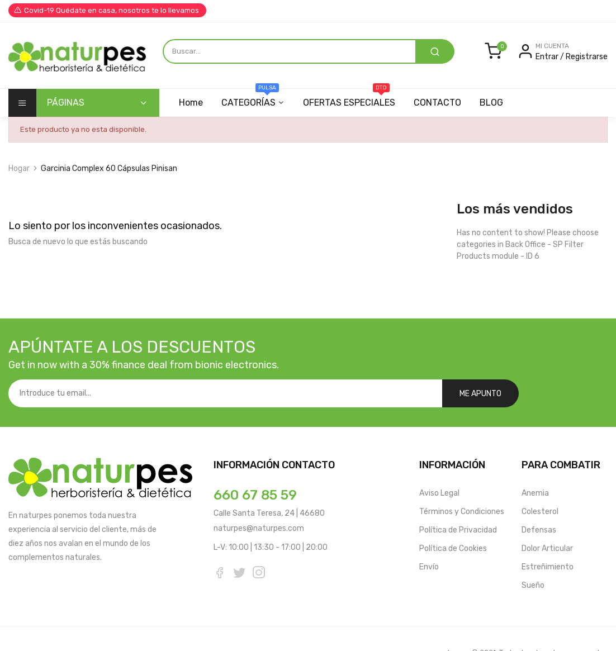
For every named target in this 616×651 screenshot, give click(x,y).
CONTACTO (437, 102)
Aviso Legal (439, 465)
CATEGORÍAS (250, 98)
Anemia (535, 465)
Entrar (548, 56)
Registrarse (587, 56)
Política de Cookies (453, 520)
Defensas (539, 502)
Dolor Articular (547, 520)
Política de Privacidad (458, 502)
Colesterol (540, 483)
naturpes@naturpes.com (259, 500)
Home (191, 102)
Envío (429, 539)
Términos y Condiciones (461, 483)
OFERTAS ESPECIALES (349, 98)
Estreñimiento (548, 539)
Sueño (533, 557)
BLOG (491, 102)
